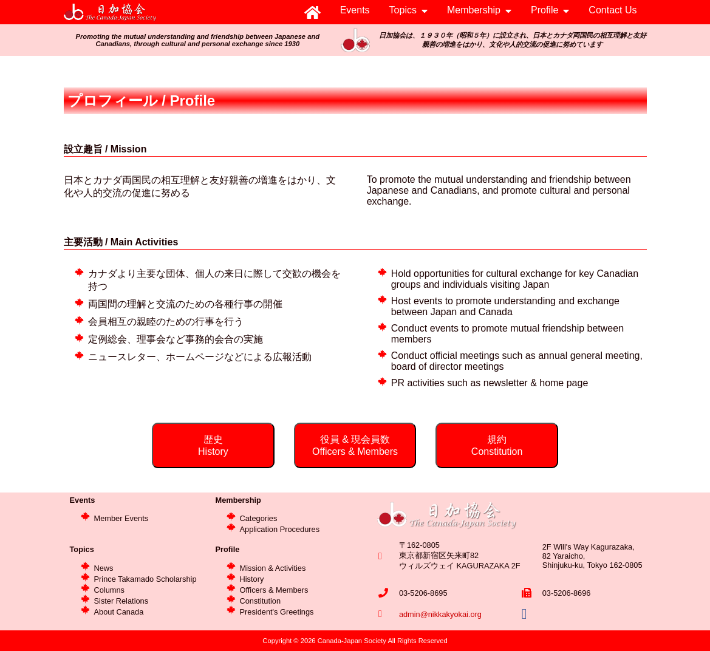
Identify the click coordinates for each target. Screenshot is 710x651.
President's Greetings (277, 611)
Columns (109, 590)
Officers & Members (274, 590)
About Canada (119, 611)
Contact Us (613, 10)
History (252, 579)
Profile (544, 10)
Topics (403, 10)
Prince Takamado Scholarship (145, 579)
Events (355, 10)
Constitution (260, 600)
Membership (473, 10)
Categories (259, 518)
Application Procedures (280, 529)
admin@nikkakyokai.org (440, 614)
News (104, 568)
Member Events (121, 518)
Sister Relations (121, 600)
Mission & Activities (273, 568)
